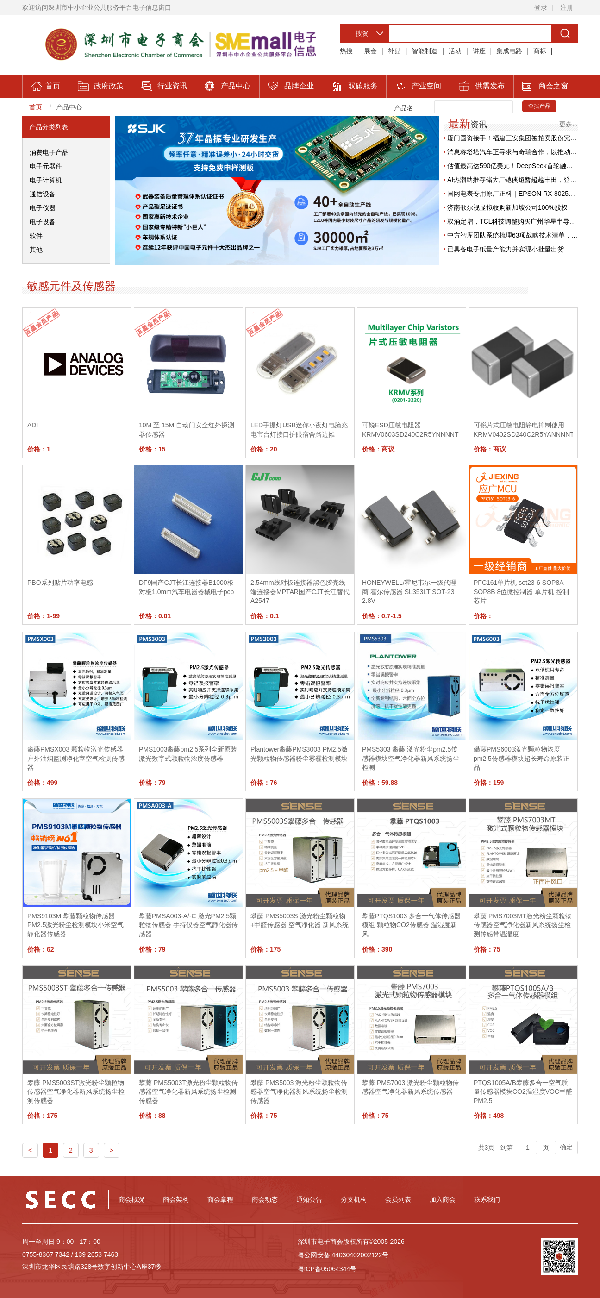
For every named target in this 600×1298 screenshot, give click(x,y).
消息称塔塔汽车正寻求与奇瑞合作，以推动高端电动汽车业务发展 (512, 152)
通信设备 (43, 194)
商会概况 (131, 1199)
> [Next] (111, 1150)
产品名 (403, 108)
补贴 (394, 51)
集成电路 (509, 51)
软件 (36, 235)
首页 (35, 107)
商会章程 (220, 1199)
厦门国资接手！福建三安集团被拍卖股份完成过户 (512, 138)
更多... (568, 123)
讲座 (479, 51)
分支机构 (354, 1199)
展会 (370, 51)
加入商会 (443, 1199)
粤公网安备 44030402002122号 (343, 1255)
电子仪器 (43, 208)
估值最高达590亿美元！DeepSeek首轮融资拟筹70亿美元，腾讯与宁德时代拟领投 (512, 165)
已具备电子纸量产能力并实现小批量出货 (505, 249)
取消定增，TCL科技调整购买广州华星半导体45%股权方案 (512, 221)
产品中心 (69, 107)
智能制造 (425, 51)
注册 (566, 7)
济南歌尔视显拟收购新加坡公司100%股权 (507, 207)
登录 (540, 7)
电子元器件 (46, 166)
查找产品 (539, 106)
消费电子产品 (49, 152)
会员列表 (398, 1199)
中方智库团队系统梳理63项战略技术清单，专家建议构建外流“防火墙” (512, 235)
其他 (36, 249)
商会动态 (265, 1199)
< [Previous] (30, 1150)
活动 (455, 51)
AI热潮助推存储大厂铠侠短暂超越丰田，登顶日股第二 (512, 179)
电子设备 (43, 222)
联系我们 (487, 1199)
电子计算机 (46, 180)
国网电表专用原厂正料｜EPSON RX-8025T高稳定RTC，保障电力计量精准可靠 (512, 193)
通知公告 (309, 1199)
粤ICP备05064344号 (327, 1269)
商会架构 (176, 1199)
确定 (566, 1147)
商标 (539, 51)
